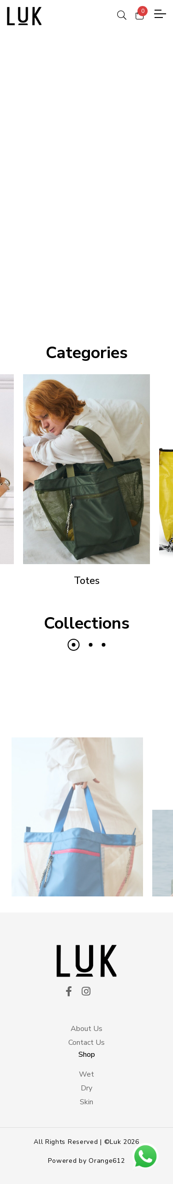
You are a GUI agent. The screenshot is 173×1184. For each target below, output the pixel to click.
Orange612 (107, 1160)
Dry (86, 1088)
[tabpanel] (86, 175)
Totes (87, 581)
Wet (86, 1074)
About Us (86, 1029)
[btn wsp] (145, 1156)
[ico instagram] (86, 992)
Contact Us (86, 1042)
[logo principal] (24, 16)
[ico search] (122, 14)
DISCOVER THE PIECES (87, 275)
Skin (86, 1102)
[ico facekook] (69, 992)
